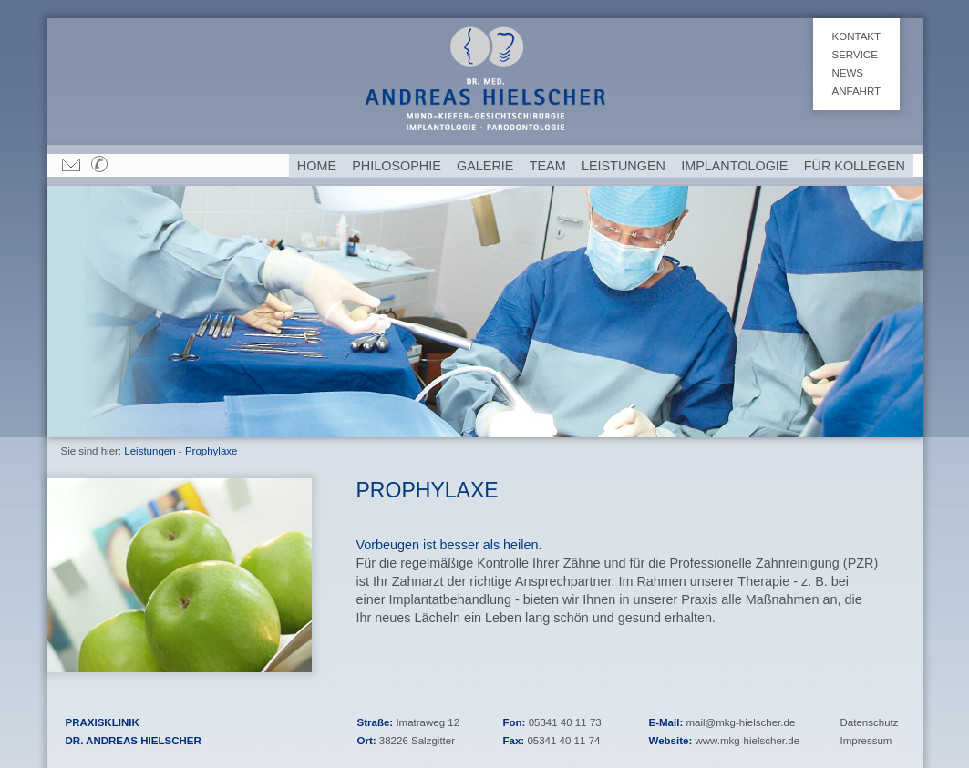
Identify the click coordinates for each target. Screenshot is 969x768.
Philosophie (396, 166)
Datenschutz (869, 722)
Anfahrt (856, 91)
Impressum (866, 740)
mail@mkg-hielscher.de (740, 722)
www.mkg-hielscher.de (747, 740)
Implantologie (734, 166)
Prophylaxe (211, 450)
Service (855, 54)
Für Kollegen (854, 166)
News (848, 72)
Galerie (485, 166)
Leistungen (149, 450)
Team (548, 166)
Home (316, 166)
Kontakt (856, 36)
